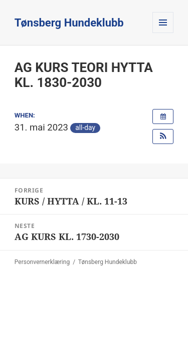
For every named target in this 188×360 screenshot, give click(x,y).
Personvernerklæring (42, 262)
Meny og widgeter (163, 32)
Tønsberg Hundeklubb (69, 22)
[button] (163, 137)
